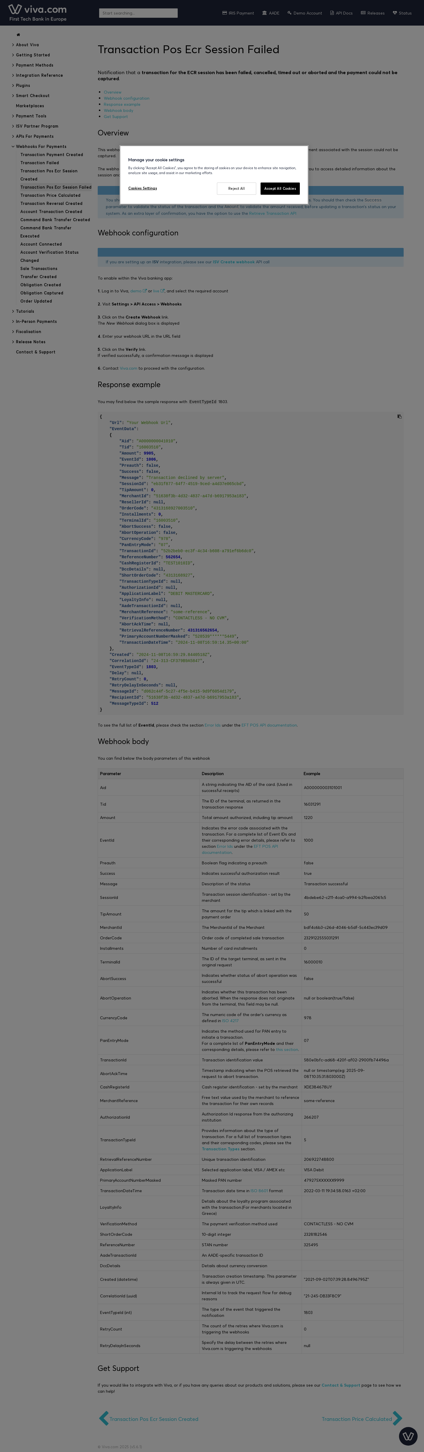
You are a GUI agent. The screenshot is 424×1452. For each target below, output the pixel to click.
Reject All (236, 188)
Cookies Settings (142, 188)
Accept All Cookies (280, 188)
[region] (214, 175)
